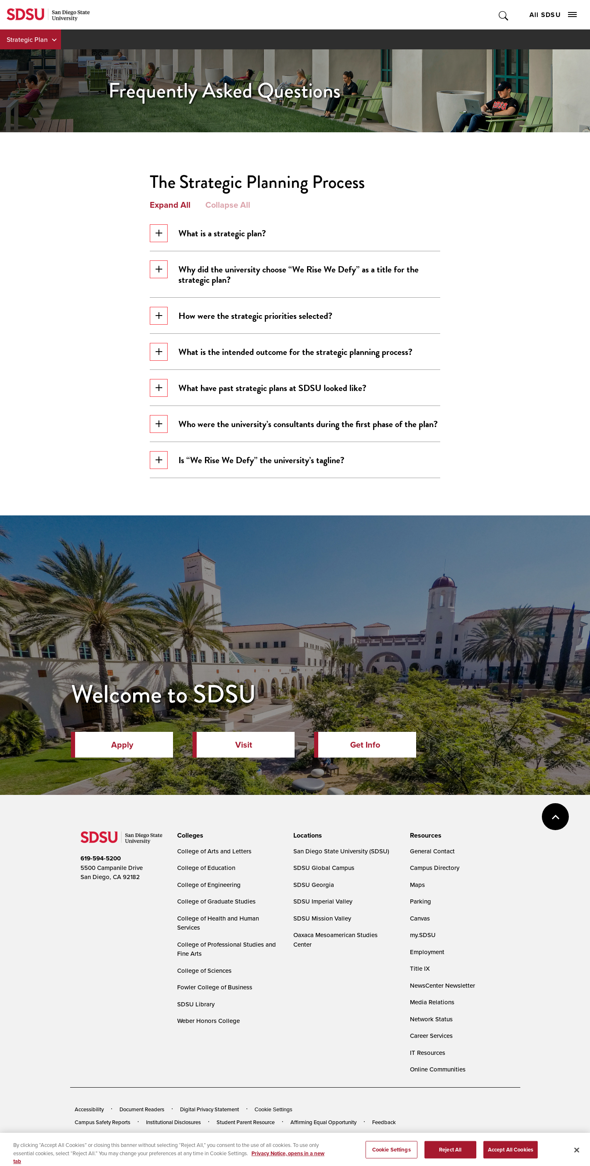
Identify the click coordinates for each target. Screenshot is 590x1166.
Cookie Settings (274, 1109)
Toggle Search (504, 14)
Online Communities (438, 1069)
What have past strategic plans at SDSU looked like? (258, 388)
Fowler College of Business (214, 987)
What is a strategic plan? (208, 233)
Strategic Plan (27, 39)
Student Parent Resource (246, 1122)
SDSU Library (196, 1004)
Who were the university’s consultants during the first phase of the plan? (294, 424)
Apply (122, 744)
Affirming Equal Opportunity (323, 1122)
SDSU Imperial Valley (322, 901)
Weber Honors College (208, 1020)
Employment (427, 951)
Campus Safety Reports (102, 1122)
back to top (555, 816)
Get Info (365, 744)
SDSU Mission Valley (322, 918)
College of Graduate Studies (216, 901)
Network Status (431, 1019)
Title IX (420, 968)
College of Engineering (209, 884)
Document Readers (141, 1109)
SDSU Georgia (313, 884)
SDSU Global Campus (323, 867)
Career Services (431, 1035)
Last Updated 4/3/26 (243, 1145)
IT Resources (427, 1052)
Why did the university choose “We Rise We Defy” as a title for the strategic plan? (284, 273)
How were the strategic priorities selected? (241, 316)
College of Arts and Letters (214, 851)
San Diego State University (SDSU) (341, 851)
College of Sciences (204, 970)
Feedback (384, 1122)
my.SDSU (423, 934)
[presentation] (189, 835)
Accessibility (89, 1109)
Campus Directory (434, 867)
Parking (420, 901)
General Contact (432, 851)
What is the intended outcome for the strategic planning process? (281, 352)
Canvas (420, 918)
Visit (243, 744)
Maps (417, 884)
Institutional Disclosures (173, 1122)
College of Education (206, 867)
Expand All (170, 205)
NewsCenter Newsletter (442, 985)
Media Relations (432, 1002)
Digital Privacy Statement (209, 1109)
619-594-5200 (100, 858)
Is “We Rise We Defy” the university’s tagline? (247, 460)
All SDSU (553, 14)
